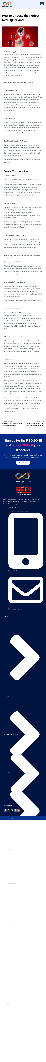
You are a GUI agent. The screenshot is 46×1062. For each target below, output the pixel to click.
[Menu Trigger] (42, 3)
